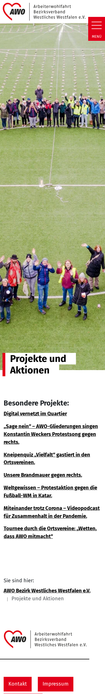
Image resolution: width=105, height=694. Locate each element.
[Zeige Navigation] (96, 25)
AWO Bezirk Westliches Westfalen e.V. (47, 591)
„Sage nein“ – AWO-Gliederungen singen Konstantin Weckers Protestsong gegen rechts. (51, 434)
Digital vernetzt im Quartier (35, 414)
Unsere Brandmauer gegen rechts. (43, 475)
